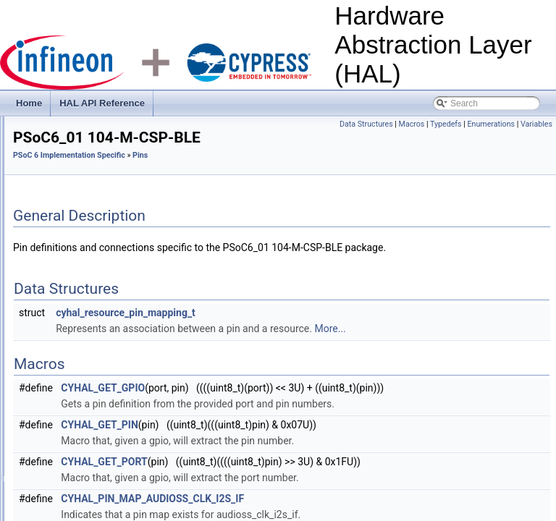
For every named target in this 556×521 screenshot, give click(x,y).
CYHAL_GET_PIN (280, 477)
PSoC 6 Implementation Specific (98, 199)
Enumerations (525, 124)
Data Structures (400, 124)
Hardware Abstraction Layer (78, 135)
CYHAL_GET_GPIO (284, 424)
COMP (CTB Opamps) (91, 231)
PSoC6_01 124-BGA (99, 390)
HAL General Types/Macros (89, 167)
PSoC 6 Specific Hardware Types (112, 294)
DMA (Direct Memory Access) (104, 279)
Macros (445, 124)
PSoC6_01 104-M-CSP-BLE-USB (124, 342)
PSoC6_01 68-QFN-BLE (106, 438)
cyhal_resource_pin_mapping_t (306, 349)
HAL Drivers (59, 183)
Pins (56, 310)
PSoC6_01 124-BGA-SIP (107, 406)
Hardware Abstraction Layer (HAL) (79, 119)
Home (29, 103)
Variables (536, 140)
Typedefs (480, 124)
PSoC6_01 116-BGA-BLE (109, 358)
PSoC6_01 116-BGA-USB (109, 374)
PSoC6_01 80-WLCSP (103, 454)
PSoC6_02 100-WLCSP (105, 470)
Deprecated (70, 263)
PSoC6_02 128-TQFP (101, 501)
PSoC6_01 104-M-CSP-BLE (114, 326)
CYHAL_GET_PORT (285, 514)
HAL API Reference (102, 103)
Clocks (61, 215)
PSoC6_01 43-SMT (97, 422)
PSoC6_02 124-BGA (99, 485)
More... (510, 364)
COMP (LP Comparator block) (106, 247)
